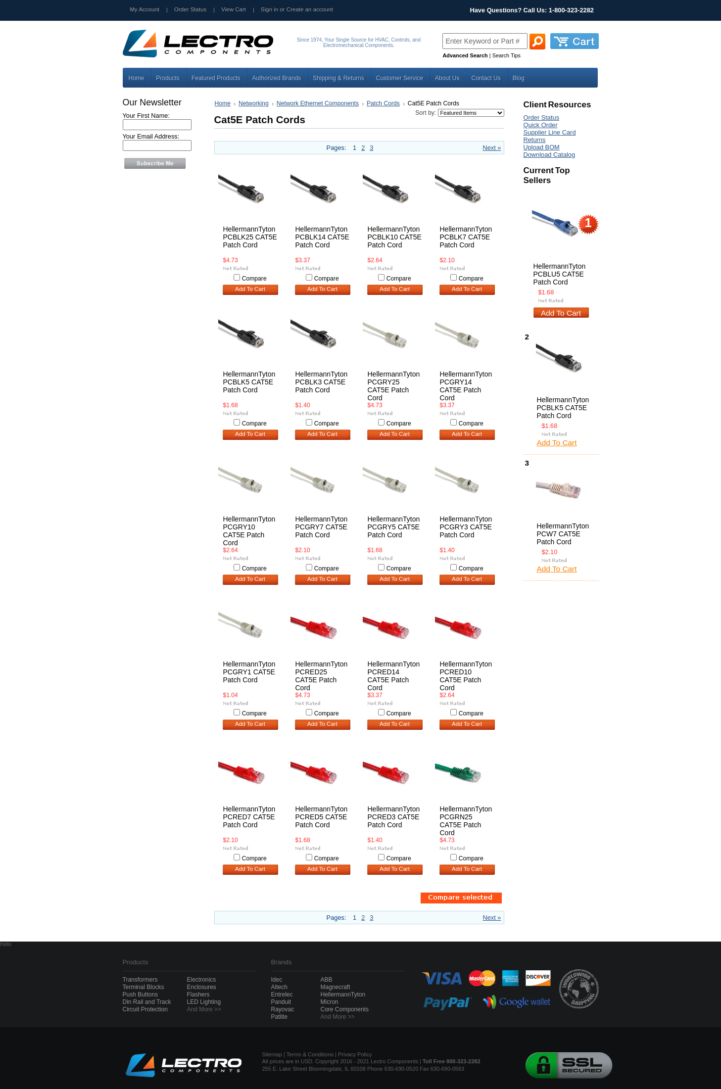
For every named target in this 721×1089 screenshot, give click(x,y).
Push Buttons (140, 994)
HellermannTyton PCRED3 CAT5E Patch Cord (394, 817)
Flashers (198, 994)
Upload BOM (542, 147)
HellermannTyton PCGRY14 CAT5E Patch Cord (466, 386)
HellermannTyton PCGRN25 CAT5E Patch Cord (466, 821)
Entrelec (282, 994)
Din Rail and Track (147, 1001)
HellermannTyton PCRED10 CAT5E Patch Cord (466, 676)
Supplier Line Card (550, 132)
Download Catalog (550, 154)
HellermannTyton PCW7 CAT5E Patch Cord (563, 534)
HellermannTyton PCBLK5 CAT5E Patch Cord (249, 382)
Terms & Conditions (310, 1054)
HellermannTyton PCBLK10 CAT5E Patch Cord (395, 237)
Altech (279, 987)
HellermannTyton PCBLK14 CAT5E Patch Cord (322, 237)
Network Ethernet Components (318, 103)
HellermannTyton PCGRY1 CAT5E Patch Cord (249, 672)
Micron (329, 1001)
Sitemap (272, 1054)
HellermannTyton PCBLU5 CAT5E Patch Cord (559, 274)
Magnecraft (335, 987)
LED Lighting (204, 1001)
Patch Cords (383, 103)
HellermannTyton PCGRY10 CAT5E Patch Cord (249, 531)
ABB (327, 979)
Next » (492, 147)
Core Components (345, 1009)
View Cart (233, 9)
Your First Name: (146, 115)
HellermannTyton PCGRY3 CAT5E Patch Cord (466, 527)
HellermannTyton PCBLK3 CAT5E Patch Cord (321, 382)
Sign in (269, 9)
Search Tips (506, 55)
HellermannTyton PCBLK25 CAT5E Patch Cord (250, 237)
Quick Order (541, 125)
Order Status (190, 9)
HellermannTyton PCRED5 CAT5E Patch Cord (321, 817)
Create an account (310, 9)
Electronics (201, 979)
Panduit (281, 1001)
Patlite (279, 1016)
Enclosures (201, 987)
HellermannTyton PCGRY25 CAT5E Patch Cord (394, 386)
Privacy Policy (355, 1054)
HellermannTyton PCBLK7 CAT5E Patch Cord (466, 237)
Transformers (140, 979)
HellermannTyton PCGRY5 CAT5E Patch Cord (394, 527)
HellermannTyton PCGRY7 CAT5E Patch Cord (321, 527)
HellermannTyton (343, 994)
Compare (254, 278)
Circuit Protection (145, 1009)
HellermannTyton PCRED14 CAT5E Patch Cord (394, 676)
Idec (277, 979)
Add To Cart (250, 289)
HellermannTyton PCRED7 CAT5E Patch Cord (249, 817)
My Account (145, 9)
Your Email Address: (151, 136)
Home (223, 103)
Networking (254, 103)
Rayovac (282, 1009)
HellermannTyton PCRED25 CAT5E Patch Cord (321, 676)
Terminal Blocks (143, 987)
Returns (535, 139)
